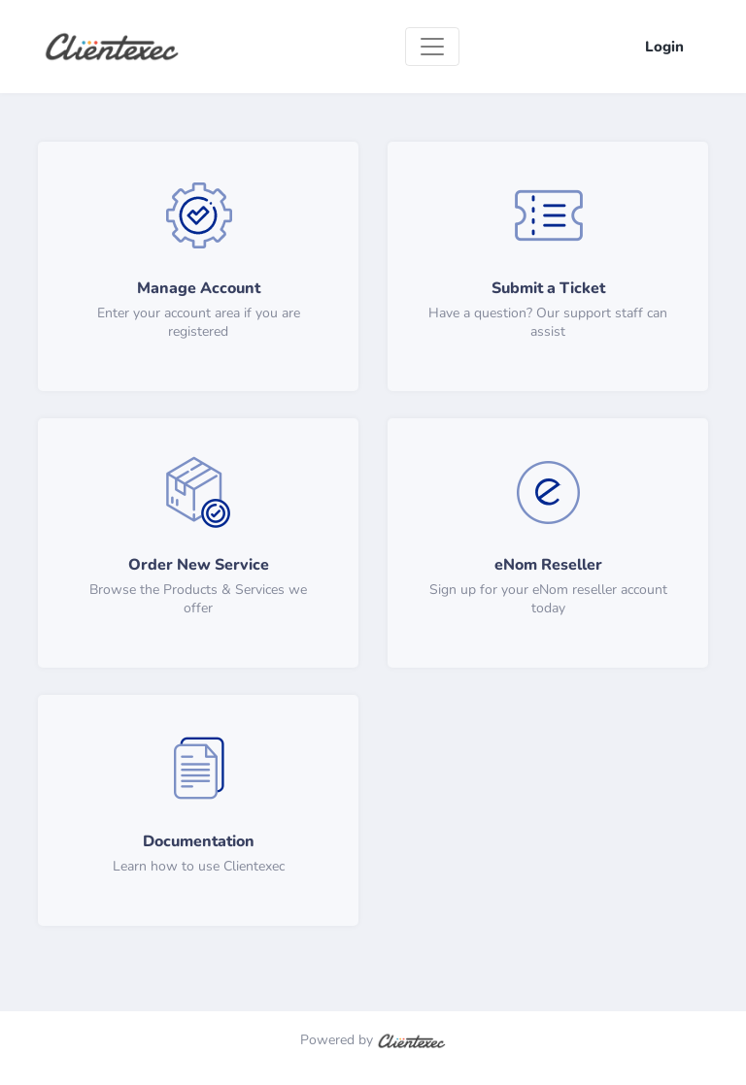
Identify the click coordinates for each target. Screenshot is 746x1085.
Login (664, 46)
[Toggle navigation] (432, 46)
